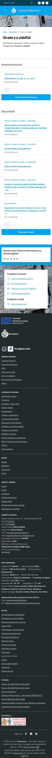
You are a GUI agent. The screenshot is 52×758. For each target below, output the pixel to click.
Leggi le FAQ (6, 625)
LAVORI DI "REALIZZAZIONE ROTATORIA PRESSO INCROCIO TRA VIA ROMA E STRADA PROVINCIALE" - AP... (25, 187)
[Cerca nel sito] (45, 10)
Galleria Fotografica (9, 497)
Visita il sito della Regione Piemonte (15, 684)
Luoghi (4, 490)
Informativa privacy (9, 648)
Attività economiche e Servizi (12, 505)
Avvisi (3, 473)
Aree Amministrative (9, 364)
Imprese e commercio (9, 430)
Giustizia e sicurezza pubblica (12, 426)
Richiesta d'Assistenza (10, 637)
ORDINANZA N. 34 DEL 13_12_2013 (19, 78)
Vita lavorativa (7, 449)
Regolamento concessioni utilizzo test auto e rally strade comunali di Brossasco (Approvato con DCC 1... (25, 210)
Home (5, 32)
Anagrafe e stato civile (10, 403)
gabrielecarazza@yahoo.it (17, 600)
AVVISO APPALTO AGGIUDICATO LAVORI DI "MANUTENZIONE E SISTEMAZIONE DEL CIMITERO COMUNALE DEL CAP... (25, 128)
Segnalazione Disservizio (11, 633)
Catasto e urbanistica (9, 415)
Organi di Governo (8, 360)
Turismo (4, 445)
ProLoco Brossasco (8, 691)
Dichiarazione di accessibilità (12, 618)
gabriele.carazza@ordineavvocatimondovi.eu (22, 603)
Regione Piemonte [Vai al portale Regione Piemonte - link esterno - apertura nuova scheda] (9, 3)
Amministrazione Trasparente (12, 614)
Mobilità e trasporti (8, 434)
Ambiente (5, 400)
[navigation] (4, 10)
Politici (4, 383)
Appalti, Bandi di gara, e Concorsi (20, 121)
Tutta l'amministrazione (26, 97)
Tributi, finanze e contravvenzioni (14, 441)
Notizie (4, 462)
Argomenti (13, 32)
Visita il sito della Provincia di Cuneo (15, 687)
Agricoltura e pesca (8, 396)
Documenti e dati (26, 232)
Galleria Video (6, 501)
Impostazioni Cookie (9, 656)
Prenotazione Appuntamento (12, 629)
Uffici (3, 368)
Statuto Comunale (8, 644)
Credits (4, 659)
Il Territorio (5, 493)
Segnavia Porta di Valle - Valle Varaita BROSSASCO (21, 695)
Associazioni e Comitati (10, 508)
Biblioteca (5, 465)
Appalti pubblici (7, 407)
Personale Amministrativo (11, 379)
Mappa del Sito (7, 671)
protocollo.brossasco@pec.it (17, 532)
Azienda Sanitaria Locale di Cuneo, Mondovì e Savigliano (23, 702)
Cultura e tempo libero (10, 418)
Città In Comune (29, 747)
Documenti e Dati (8, 372)
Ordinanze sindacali (14, 74)
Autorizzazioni (6, 411)
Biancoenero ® (19, 753)
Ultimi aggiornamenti (9, 663)
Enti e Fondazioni (8, 375)
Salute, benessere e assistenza (13, 437)
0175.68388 (10, 524)
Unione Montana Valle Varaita (13, 699)
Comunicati (5, 469)
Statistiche (5, 667)
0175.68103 (9, 521)
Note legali (5, 652)
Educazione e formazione (11, 422)
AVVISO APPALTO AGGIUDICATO (17, 148)
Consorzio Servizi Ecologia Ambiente (15, 706)
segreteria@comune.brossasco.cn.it (20, 535)
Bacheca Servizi (7, 641)
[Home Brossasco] (24, 10)
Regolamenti (10, 203)
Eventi (4, 486)
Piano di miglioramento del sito (13, 622)
